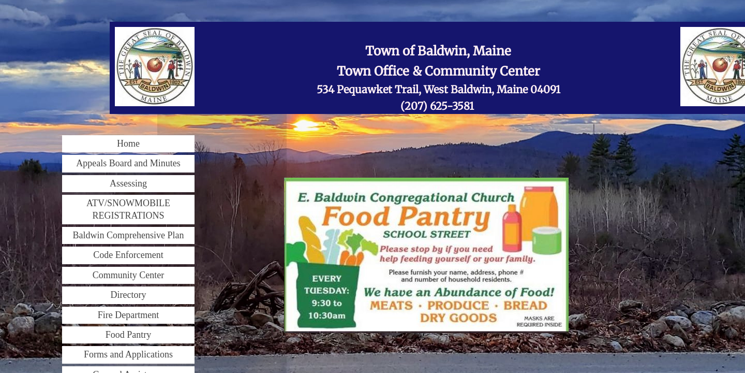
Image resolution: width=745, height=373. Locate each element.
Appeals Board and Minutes (128, 163)
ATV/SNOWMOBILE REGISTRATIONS (128, 209)
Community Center (129, 275)
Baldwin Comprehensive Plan (128, 235)
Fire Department (128, 315)
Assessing (128, 183)
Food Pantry (129, 334)
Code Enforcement (128, 255)
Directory (128, 295)
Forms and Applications (128, 354)
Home (128, 143)
